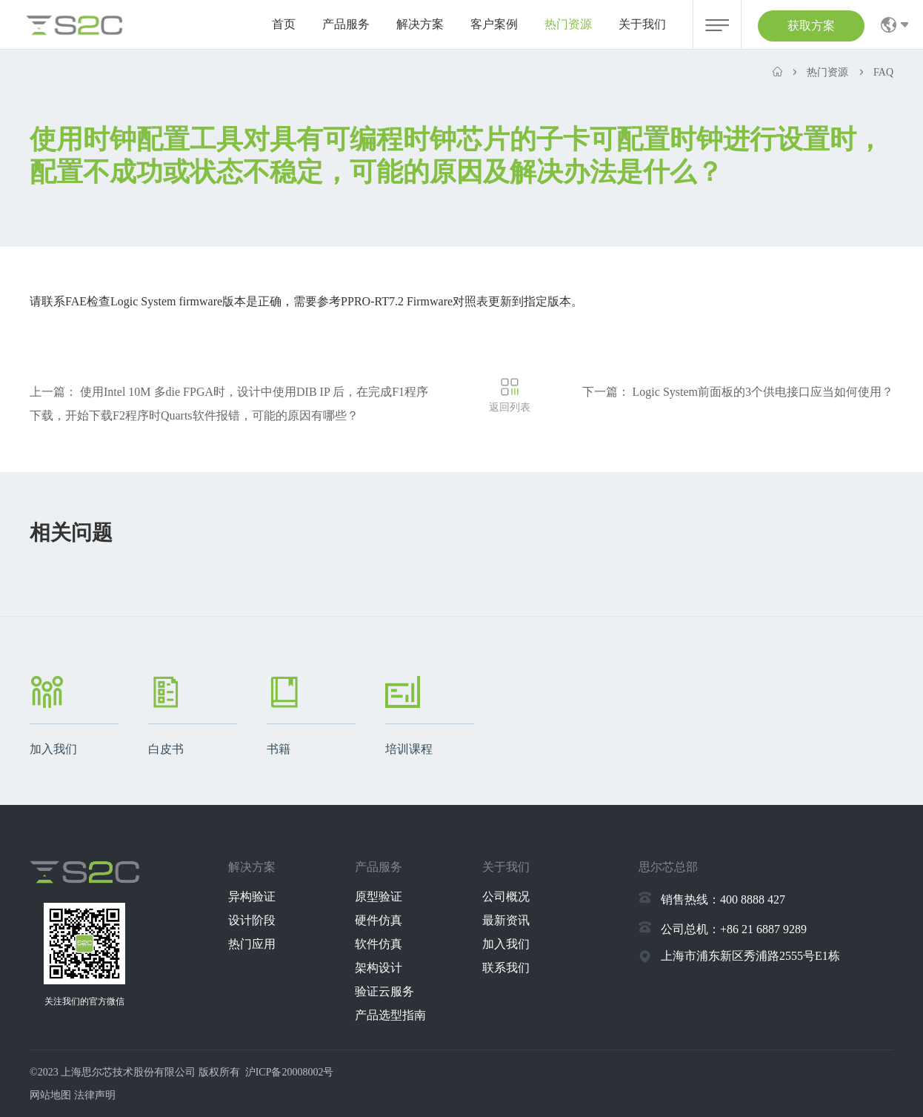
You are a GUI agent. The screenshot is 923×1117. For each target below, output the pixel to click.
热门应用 (252, 944)
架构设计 (378, 967)
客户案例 (494, 24)
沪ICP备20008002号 (289, 1072)
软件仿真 (378, 944)
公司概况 (506, 896)
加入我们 (506, 944)
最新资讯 (506, 920)
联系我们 (506, 967)
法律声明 (95, 1095)
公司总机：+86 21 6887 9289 (734, 929)
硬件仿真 (378, 920)
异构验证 (252, 896)
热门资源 (568, 24)
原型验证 (378, 896)
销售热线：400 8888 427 (723, 899)
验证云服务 (384, 991)
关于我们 (642, 24)
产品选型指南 (390, 1015)
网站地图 (50, 1095)
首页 (284, 24)
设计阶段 (252, 920)
